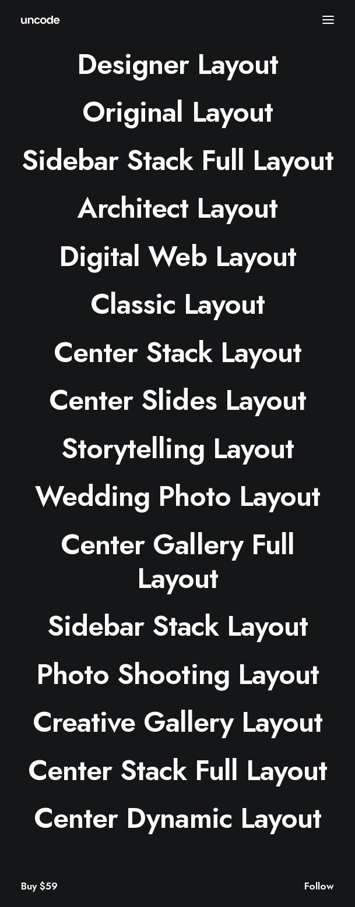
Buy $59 (39, 886)
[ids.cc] (41, 20)
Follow (319, 886)
